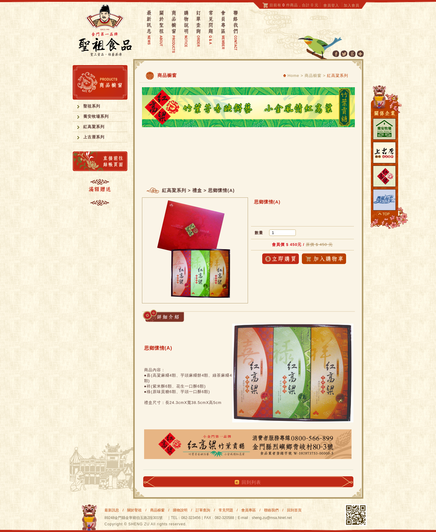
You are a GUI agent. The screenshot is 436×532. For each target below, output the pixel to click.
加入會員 (351, 5)
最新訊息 (111, 510)
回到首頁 (294, 510)
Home (291, 75)
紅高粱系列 (93, 126)
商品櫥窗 (157, 510)
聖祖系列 (91, 106)
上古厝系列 (93, 137)
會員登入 (331, 5)
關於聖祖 (134, 510)
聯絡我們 (271, 510)
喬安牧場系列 (96, 116)
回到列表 (251, 482)
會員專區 (248, 510)
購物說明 (180, 510)
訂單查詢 (203, 510)
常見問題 (226, 510)
